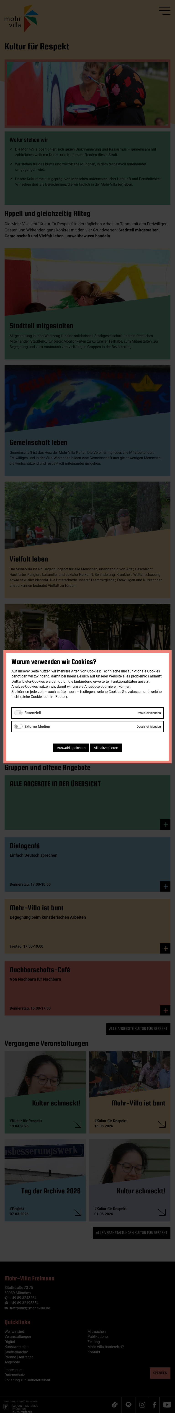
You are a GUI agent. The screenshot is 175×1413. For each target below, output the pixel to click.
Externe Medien (37, 726)
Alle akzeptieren (106, 747)
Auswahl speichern (71, 747)
